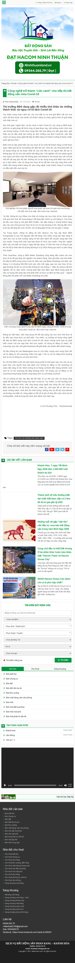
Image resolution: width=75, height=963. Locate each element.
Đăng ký (54, 2)
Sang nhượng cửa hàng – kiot (17, 897)
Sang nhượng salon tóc (14, 909)
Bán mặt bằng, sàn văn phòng (19, 697)
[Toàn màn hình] (70, 785)
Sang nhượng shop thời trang (16, 912)
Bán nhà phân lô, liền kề (16, 716)
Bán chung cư (12, 679)
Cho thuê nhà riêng (12, 874)
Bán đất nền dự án (14, 688)
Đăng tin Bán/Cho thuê (36, 2)
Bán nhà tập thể (11, 840)
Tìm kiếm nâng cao (14, 660)
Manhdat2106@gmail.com (16, 926)
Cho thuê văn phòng (13, 880)
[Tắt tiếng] (65, 785)
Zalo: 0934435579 (11, 929)
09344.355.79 (9, 923)
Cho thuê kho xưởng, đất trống (17, 863)
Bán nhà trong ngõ (12, 842)
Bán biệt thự (11, 674)
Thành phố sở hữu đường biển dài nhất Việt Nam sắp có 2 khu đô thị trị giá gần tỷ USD (54, 498)
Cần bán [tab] (12, 669)
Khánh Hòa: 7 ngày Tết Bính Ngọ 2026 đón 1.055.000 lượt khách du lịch (53, 469)
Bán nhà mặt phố (13, 712)
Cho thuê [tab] (35, 669)
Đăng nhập (66, 2)
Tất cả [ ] (10, 740)
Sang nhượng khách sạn (14, 900)
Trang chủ (5, 83)
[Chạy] (5, 785)
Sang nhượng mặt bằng (14, 903)
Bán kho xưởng (12, 693)
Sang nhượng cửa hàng (14, 883)
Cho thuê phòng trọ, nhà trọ (15, 877)
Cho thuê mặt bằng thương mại (17, 866)
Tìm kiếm (63, 660)
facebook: (7, 932)
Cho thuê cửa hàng (12, 860)
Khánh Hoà (10, 730)
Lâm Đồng (10, 735)
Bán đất (9, 683)
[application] (37, 768)
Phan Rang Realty (12, 102)
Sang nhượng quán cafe (14, 906)
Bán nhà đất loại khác (15, 707)
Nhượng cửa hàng (12, 895)
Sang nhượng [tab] (60, 669)
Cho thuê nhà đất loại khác (15, 869)
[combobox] (37, 626)
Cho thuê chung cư (12, 857)
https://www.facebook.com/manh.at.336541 (32, 932)
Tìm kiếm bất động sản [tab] (38, 605)
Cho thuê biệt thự (12, 854)
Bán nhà (9, 702)
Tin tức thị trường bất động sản (29, 438)
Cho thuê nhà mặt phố (13, 871)
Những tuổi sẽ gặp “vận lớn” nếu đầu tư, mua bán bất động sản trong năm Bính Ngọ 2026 (53, 525)
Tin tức (13, 83)
